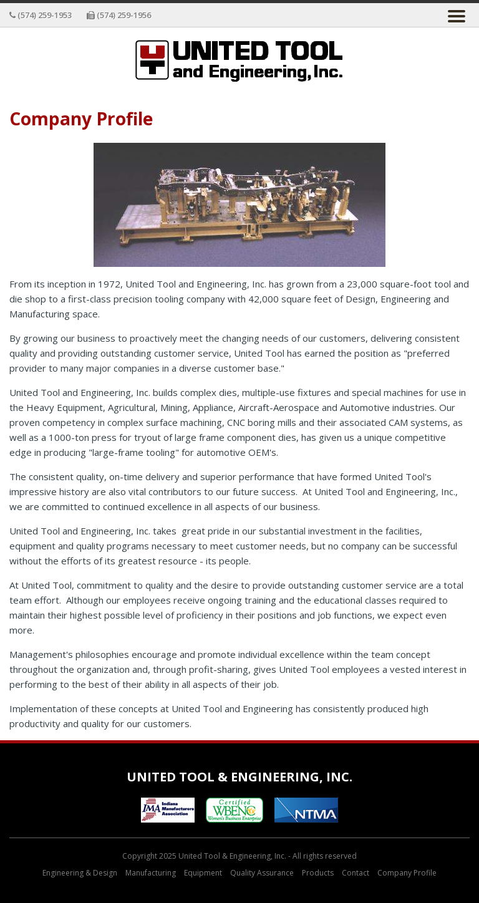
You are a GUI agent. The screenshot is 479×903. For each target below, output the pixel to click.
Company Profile (407, 872)
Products (318, 872)
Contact (355, 872)
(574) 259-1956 (119, 15)
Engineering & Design (79, 872)
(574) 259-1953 (40, 15)
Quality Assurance (262, 872)
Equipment (203, 872)
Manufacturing (150, 872)
